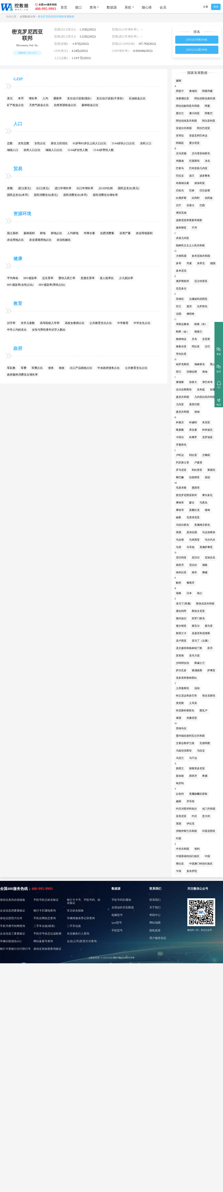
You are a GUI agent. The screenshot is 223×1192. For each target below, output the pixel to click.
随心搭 (147, 7)
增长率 (33, 98)
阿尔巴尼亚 (203, 128)
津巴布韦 (207, 382)
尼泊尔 (193, 565)
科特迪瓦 (207, 429)
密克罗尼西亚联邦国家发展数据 (56, 16)
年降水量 (89, 233)
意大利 (206, 816)
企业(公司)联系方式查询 (82, 941)
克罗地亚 (207, 437)
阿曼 (207, 106)
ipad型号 (117, 922)
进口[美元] (24, 188)
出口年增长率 (85, 188)
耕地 (43, 233)
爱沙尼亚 (194, 143)
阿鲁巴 (209, 113)
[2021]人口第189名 (196, 49)
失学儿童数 (28, 323)
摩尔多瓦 (207, 495)
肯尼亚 (206, 422)
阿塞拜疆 (207, 91)
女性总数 (23, 143)
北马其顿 (181, 153)
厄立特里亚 (200, 281)
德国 (212, 263)
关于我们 (155, 907)
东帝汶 (201, 263)
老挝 (207, 477)
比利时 (196, 198)
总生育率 (47, 278)
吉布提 (201, 389)
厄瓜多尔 (181, 288)
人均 (45, 98)
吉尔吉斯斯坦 (184, 389)
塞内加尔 (181, 618)
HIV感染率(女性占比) (20, 284)
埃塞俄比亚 (182, 98)
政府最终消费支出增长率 (22, 374)
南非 (194, 572)
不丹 (194, 227)
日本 (189, 593)
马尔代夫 (210, 539)
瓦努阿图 (205, 743)
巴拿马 (180, 168)
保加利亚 (199, 183)
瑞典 (178, 593)
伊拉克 (190, 823)
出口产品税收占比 (81, 367)
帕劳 (178, 582)
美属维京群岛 (202, 525)
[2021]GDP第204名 (196, 39)
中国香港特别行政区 (187, 856)
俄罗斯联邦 (182, 281)
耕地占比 (56, 233)
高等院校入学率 (49, 323)
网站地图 (155, 922)
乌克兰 (180, 758)
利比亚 (193, 455)
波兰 (191, 175)
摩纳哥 (180, 502)
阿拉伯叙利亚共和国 (187, 106)
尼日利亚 (181, 557)
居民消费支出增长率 (105, 194)
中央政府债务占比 (108, 367)
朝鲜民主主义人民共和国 (190, 245)
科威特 (193, 422)
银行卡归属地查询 (44, 910)
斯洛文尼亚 (198, 611)
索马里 (209, 625)
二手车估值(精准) (44, 925)
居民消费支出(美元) (46, 194)
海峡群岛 (199, 364)
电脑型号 (117, 915)
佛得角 (190, 313)
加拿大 (193, 382)
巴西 (202, 205)
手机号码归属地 (121, 899)
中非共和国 (182, 848)
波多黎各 (205, 175)
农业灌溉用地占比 (40, 239)
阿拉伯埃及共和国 (186, 120)
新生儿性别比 (59, 143)
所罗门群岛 (198, 618)
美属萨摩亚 (206, 547)
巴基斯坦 (194, 160)
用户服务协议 (157, 938)
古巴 (207, 346)
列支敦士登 (182, 462)
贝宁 (178, 205)
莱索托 (211, 470)
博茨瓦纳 (181, 212)
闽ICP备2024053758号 (124, 957)
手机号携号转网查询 (12, 925)
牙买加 (190, 801)
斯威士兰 (199, 663)
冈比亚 (196, 346)
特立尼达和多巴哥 (186, 695)
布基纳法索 (182, 183)
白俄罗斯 (181, 198)
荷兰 (178, 371)
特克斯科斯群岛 (185, 710)
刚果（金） (182, 331)
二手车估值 (74, 925)
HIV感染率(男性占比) (52, 284)
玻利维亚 (181, 227)
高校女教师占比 (74, 323)
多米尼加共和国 (201, 256)
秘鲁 (178, 517)
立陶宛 (206, 455)
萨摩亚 (211, 670)
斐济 (189, 306)
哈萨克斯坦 (182, 364)
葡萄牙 (190, 582)
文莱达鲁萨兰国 (185, 743)
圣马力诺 (194, 655)
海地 (204, 371)
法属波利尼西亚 (198, 299)
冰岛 (207, 160)
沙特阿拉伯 (182, 663)
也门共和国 (208, 808)
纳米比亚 (181, 572)
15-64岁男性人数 (103, 150)
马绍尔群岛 (182, 525)
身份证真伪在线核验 (12, 899)
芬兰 (178, 306)
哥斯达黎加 (182, 324)
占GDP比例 (106, 188)
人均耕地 (72, 233)
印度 (178, 838)
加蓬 (212, 389)
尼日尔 (196, 557)
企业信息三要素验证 (12, 933)
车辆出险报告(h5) (10, 941)
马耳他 (190, 547)
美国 (178, 532)
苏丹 (210, 648)
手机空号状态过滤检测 (47, 933)
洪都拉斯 (192, 371)
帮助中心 (155, 915)
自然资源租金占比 (65, 105)
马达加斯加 (208, 532)
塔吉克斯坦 (208, 695)
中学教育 (122, 323)
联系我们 (155, 888)
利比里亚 (197, 470)
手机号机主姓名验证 (46, 899)
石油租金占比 (137, 98)
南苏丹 (180, 565)
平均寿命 (12, 278)
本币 (21, 98)
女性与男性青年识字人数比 (48, 329)
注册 (205, 6)
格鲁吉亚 (181, 346)
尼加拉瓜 (210, 557)
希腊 (204, 775)
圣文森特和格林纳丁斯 (189, 648)
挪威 (204, 572)
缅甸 (207, 510)
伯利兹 (209, 198)
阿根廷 (180, 143)
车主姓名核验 (75, 910)
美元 (10, 98)
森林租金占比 (90, 105)
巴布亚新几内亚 (198, 168)
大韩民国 (181, 256)
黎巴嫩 (180, 477)
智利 (197, 848)
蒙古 (191, 502)
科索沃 (180, 422)
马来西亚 (194, 539)
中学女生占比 (142, 323)
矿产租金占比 (15, 105)
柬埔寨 (180, 382)
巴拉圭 (180, 175)
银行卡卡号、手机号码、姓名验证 (83, 901)
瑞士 (199, 593)
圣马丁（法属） (201, 640)
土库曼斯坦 (182, 688)
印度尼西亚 (208, 831)
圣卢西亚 (181, 640)
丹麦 (189, 263)
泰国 (178, 718)
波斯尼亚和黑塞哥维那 (189, 220)
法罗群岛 (202, 306)
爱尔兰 (180, 113)
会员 (163, 7)
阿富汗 (180, 91)
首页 (64, 7)
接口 (78, 7)
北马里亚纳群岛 (201, 153)
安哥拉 (180, 135)
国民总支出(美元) (128, 188)
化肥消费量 (107, 233)
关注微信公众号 (197, 888)
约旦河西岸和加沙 (186, 808)
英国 (178, 823)
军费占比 (37, 367)
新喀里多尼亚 (197, 768)
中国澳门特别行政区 (201, 863)
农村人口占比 (32, 150)
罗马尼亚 (181, 470)
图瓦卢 (203, 710)
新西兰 (180, 768)
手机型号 (117, 930)
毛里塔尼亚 (193, 517)
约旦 (194, 816)
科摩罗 (193, 437)
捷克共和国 (182, 397)
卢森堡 (198, 462)
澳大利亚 (194, 113)
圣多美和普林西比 (186, 677)
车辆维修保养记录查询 (81, 918)
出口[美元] (42, 188)
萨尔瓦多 (181, 670)
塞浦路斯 (197, 670)
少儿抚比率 (126, 278)
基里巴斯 (194, 404)
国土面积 (12, 233)
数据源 (112, 7)
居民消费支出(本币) (75, 194)
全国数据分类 (27, 16)
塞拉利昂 (181, 611)
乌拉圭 (201, 750)
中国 (207, 856)
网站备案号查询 (43, 941)
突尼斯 (180, 703)
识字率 (11, 323)
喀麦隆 (180, 429)
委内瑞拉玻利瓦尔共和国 (190, 735)
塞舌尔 (196, 625)
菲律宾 (180, 299)
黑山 (212, 364)
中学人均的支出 (17, 329)
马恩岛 (203, 502)
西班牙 (193, 775)
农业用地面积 (144, 233)
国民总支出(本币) (17, 194)
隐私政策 (155, 930)
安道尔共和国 (184, 128)
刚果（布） (200, 324)
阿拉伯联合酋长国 (204, 98)
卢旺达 (180, 455)
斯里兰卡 (181, 633)
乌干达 (193, 758)
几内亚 (180, 404)
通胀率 (57, 98)
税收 (61, 367)
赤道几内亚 (182, 238)
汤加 (197, 688)
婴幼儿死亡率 (67, 278)
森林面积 (29, 233)
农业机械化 (64, 239)
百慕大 (190, 205)
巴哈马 (180, 190)
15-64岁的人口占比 (123, 143)
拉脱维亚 (194, 477)
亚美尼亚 (181, 816)
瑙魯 (204, 565)
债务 (51, 367)
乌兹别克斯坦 (184, 750)
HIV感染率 (30, 278)
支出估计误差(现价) (79, 98)
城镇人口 (12, 150)
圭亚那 (206, 339)
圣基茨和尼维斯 (201, 633)
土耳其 (193, 703)
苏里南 (180, 655)
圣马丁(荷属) (183, 603)
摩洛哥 (180, 510)
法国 (178, 313)
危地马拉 (181, 728)
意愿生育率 (88, 278)
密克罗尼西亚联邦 (186, 495)
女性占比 (40, 143)
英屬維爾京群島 (198, 794)
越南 (178, 80)
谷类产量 (125, 233)
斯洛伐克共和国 (205, 603)
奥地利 (193, 91)
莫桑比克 (194, 510)
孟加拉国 (192, 532)
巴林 (191, 190)
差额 (10, 188)
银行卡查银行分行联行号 (15, 948)
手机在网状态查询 (44, 918)
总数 (10, 143)
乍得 (178, 871)
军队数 (11, 367)
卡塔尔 (180, 437)
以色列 (180, 794)
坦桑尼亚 (192, 718)
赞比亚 (180, 863)
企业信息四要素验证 (12, 910)
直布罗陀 (192, 871)
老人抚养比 (107, 278)
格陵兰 (198, 331)
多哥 (178, 263)
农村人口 (145, 143)
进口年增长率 (63, 188)
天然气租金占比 (39, 105)
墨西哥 (196, 487)
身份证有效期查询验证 (47, 948)
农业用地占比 (15, 239)
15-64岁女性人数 (78, 150)
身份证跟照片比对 (11, 918)
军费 (23, 367)
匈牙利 (180, 783)
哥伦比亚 (181, 354)
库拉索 (193, 429)
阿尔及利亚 (208, 120)
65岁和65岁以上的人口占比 (89, 143)
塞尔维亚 (181, 625)
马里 (178, 547)
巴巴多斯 (205, 190)
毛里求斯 (181, 487)
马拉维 (180, 539)
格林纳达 (181, 339)
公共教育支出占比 (101, 323)
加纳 (197, 411)
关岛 (194, 339)
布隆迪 (180, 160)
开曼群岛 (181, 444)
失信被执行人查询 (78, 933)
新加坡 (180, 775)
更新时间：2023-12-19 (27, 53)
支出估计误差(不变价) (109, 98)
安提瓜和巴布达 (198, 135)
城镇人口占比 (54, 150)
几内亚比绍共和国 (204, 397)
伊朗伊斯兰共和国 (186, 831)
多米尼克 (181, 270)
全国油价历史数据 (123, 907)
